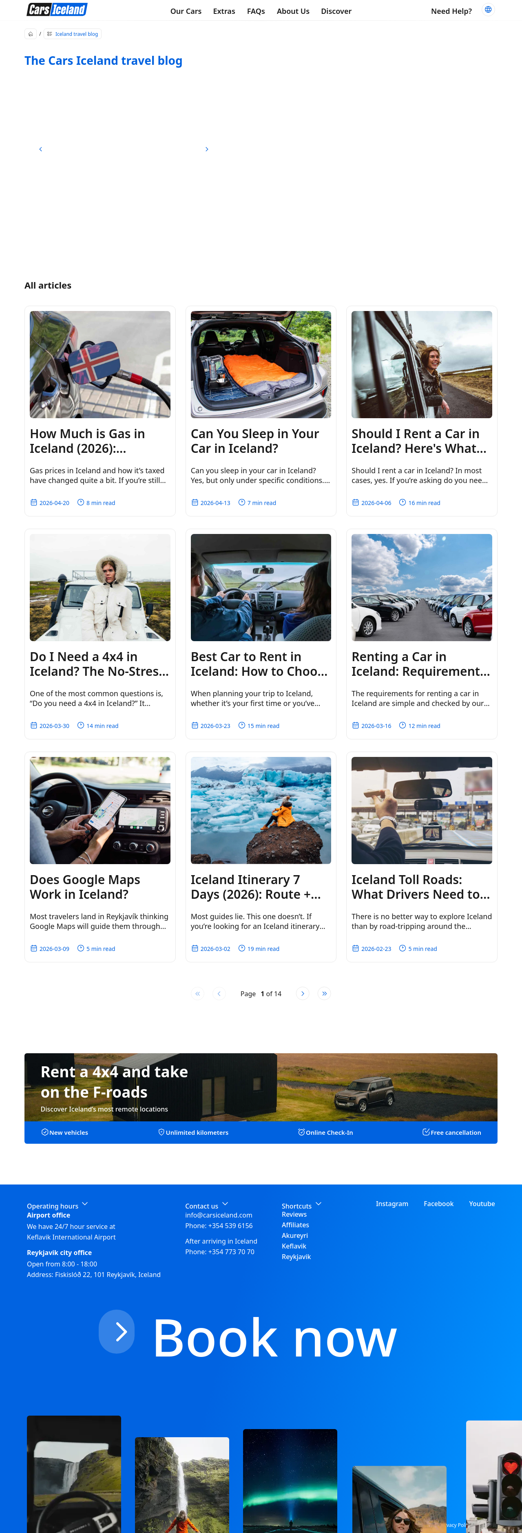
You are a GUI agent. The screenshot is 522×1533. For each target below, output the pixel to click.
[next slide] (207, 149)
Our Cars (186, 11)
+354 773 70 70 (231, 1251)
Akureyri (295, 1235)
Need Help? (451, 11)
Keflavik (294, 1246)
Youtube (482, 1203)
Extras (224, 11)
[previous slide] (41, 149)
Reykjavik (296, 1256)
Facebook (438, 1203)
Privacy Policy (455, 1525)
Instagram (392, 1203)
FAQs (256, 11)
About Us (293, 11)
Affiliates (295, 1225)
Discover (336, 11)
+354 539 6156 (230, 1225)
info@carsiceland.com (218, 1215)
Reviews (294, 1214)
